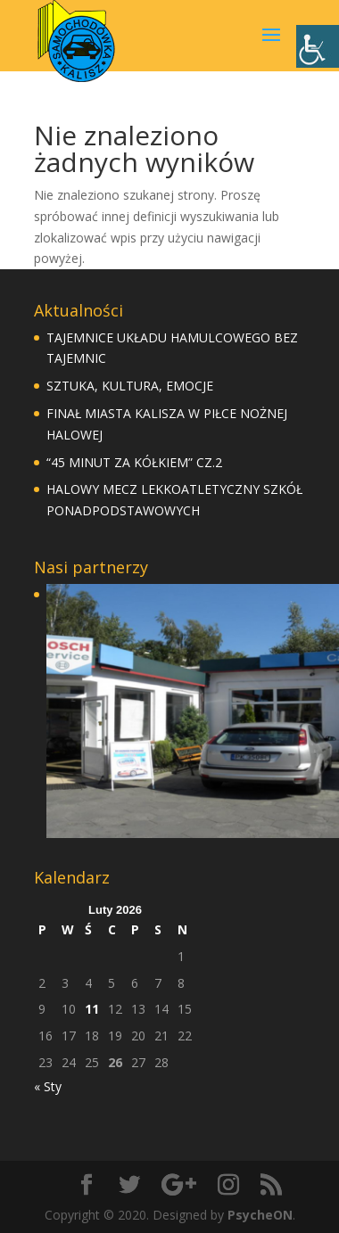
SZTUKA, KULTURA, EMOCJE (129, 385)
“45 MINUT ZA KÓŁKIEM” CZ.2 (134, 462)
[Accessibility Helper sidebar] (317, 46)
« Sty (48, 1086)
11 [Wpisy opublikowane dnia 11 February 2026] (92, 1008)
